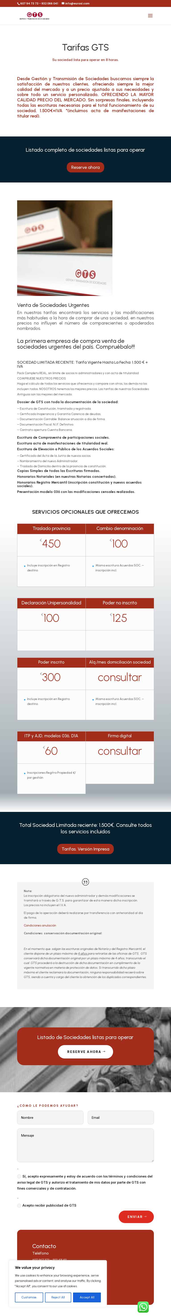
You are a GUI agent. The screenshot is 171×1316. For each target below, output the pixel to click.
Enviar (135, 1217)
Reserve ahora (85, 167)
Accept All (87, 1297)
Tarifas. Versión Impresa (85, 849)
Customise (29, 1297)
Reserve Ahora (84, 1052)
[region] (58, 1283)
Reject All (58, 1297)
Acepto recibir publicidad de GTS (46, 1205)
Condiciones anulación (40, 925)
